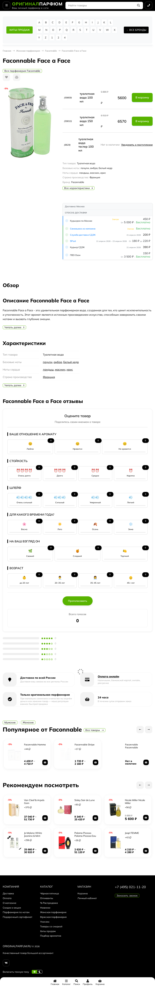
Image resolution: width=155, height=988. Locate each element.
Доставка (8, 893)
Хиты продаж (48, 930)
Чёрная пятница (49, 893)
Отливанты (46, 897)
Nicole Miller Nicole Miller (135, 801)
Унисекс (45, 921)
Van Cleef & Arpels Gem (34, 801)
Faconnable (51, 50)
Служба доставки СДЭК (83, 234)
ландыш (48, 369)
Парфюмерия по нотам (16, 911)
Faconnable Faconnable (131, 746)
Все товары (94, 730)
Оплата (7, 897)
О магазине (9, 902)
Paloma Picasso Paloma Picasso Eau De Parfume (85, 835)
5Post (73, 241)
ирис (70, 369)
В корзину (142, 97)
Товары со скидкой (51, 926)
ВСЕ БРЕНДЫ (137, 30)
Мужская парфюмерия (53, 916)
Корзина (83, 893)
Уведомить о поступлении (137, 144)
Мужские (10, 722)
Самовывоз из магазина (82, 228)
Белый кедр (71, 362)
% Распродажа (49, 902)
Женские (28, 722)
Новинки (45, 907)
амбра (58, 362)
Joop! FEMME (132, 832)
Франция (49, 377)
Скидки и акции (12, 907)
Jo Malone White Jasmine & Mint (33, 834)
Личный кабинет (87, 897)
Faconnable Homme (35, 744)
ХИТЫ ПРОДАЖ (19, 30)
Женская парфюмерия (28, 50)
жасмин (60, 369)
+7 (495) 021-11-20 (130, 886)
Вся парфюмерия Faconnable (22, 71)
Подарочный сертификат (17, 916)
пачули (47, 362)
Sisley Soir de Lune (84, 799)
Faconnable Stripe (84, 744)
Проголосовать (77, 601)
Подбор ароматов (50, 935)
